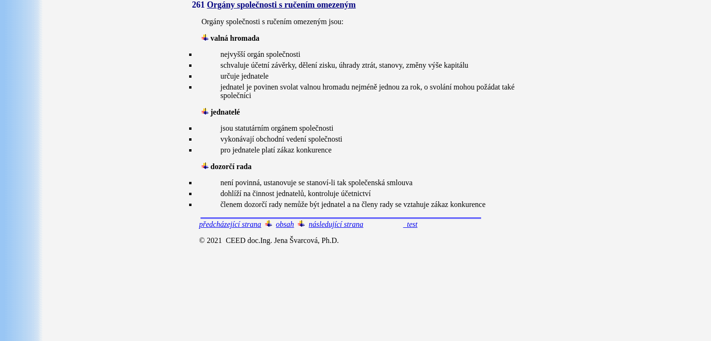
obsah (285, 224)
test (410, 224)
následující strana (336, 224)
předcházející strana (230, 224)
